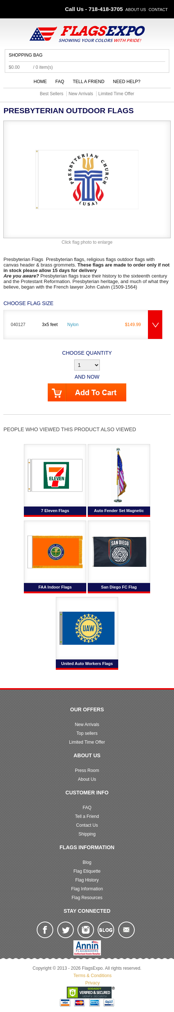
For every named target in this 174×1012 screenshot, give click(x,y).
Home (40, 81)
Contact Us (87, 825)
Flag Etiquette (87, 871)
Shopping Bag (26, 55)
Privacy (92, 983)
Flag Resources (87, 897)
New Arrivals (87, 724)
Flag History (87, 880)
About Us (136, 9)
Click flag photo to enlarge (87, 242)
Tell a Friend (88, 81)
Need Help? (127, 81)
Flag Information (87, 888)
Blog (87, 862)
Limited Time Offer (87, 742)
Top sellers (86, 733)
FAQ (59, 81)
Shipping (87, 834)
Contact (158, 9)
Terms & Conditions (92, 975)
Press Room (87, 770)
